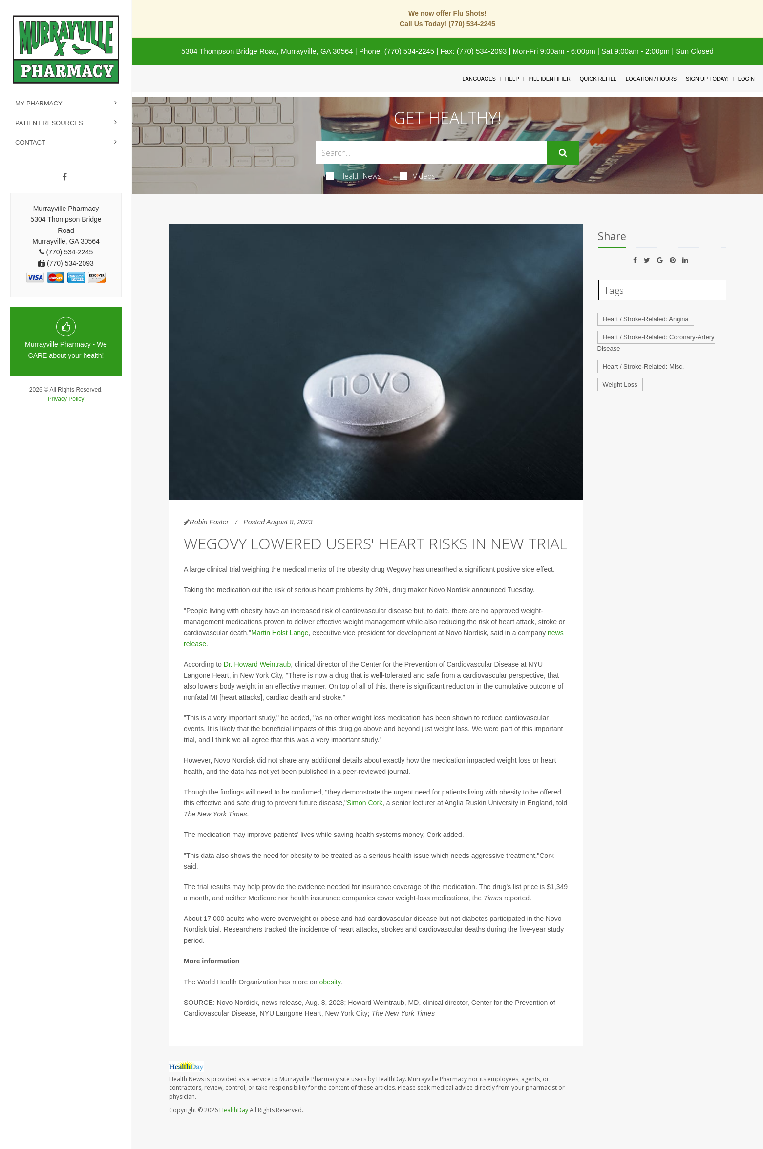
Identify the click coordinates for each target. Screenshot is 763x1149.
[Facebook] (65, 177)
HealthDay (233, 1110)
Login (746, 79)
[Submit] (563, 153)
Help (512, 79)
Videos (418, 176)
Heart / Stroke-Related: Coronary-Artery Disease (656, 343)
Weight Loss (620, 384)
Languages (478, 79)
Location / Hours (651, 79)
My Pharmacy (39, 103)
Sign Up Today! (707, 79)
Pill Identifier (549, 79)
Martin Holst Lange (280, 633)
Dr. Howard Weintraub (257, 664)
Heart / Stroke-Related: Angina (646, 319)
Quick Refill (598, 79)
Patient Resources (49, 122)
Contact (30, 142)
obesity (329, 982)
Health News (354, 176)
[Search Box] (431, 152)
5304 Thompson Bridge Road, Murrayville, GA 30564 (267, 51)
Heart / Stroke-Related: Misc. (643, 366)
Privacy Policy (66, 399)
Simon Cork (364, 803)
